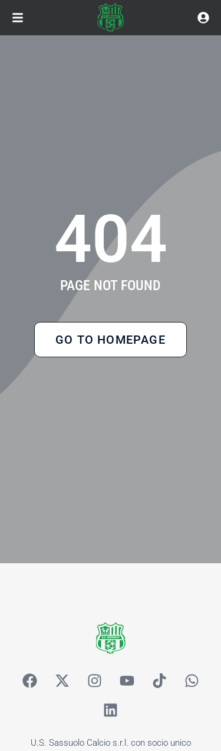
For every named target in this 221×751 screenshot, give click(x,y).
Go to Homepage (110, 340)
